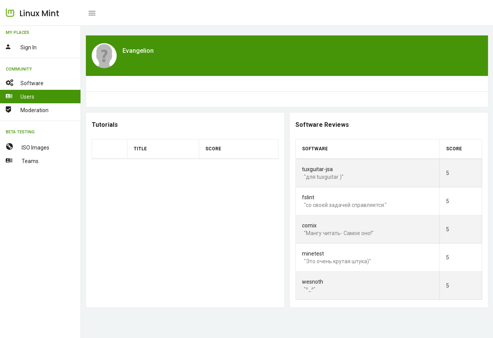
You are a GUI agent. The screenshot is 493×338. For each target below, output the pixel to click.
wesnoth (312, 282)
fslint (308, 197)
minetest (313, 254)
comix (309, 225)
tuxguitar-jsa (317, 169)
